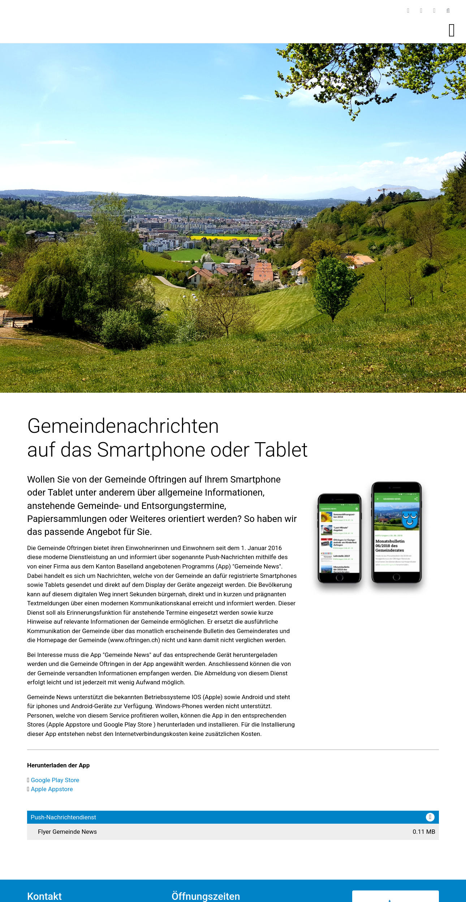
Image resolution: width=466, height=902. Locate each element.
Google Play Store (55, 780)
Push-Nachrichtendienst (63, 817)
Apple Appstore (52, 789)
